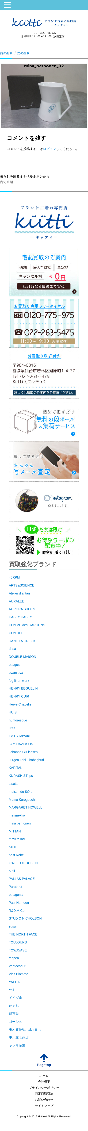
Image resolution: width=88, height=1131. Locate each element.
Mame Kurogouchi (22, 799)
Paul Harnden (19, 903)
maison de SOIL (20, 792)
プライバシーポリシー (44, 1087)
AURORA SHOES (22, 609)
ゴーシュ (15, 1022)
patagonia (16, 895)
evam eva (16, 673)
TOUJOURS (18, 942)
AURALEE (16, 601)
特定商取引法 (44, 1093)
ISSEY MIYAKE (20, 736)
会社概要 (44, 1081)
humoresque (18, 720)
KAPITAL (15, 768)
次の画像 (23, 53)
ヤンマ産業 (17, 1045)
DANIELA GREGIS (22, 641)
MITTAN (15, 831)
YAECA (14, 982)
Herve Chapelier (21, 704)
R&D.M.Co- (17, 910)
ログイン (49, 149)
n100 (12, 847)
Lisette (14, 784)
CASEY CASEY (20, 617)
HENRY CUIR (19, 696)
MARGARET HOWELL (25, 807)
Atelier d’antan (19, 593)
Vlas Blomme (18, 974)
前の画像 (6, 53)
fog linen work (19, 680)
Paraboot (15, 887)
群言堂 (14, 1014)
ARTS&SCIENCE (21, 585)
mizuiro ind (17, 839)
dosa (12, 649)
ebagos (14, 665)
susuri (13, 926)
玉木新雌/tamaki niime (25, 1029)
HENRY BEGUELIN (23, 688)
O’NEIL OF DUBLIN (23, 863)
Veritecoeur (17, 966)
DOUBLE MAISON (22, 657)
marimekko (17, 815)
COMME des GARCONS (27, 625)
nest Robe (16, 855)
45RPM (14, 577)
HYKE (13, 728)
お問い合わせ (44, 1099)
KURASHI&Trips (21, 776)
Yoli (11, 990)
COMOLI (15, 633)
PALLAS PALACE (22, 879)
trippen (14, 958)
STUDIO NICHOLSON (25, 918)
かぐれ (14, 1006)
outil (12, 871)
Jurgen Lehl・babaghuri (26, 760)
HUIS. (13, 712)
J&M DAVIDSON (21, 744)
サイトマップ (44, 1106)
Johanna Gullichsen (23, 752)
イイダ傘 (15, 998)
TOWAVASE (18, 950)
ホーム (44, 1075)
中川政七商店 (19, 1037)
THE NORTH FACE (23, 934)
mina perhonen (20, 823)
